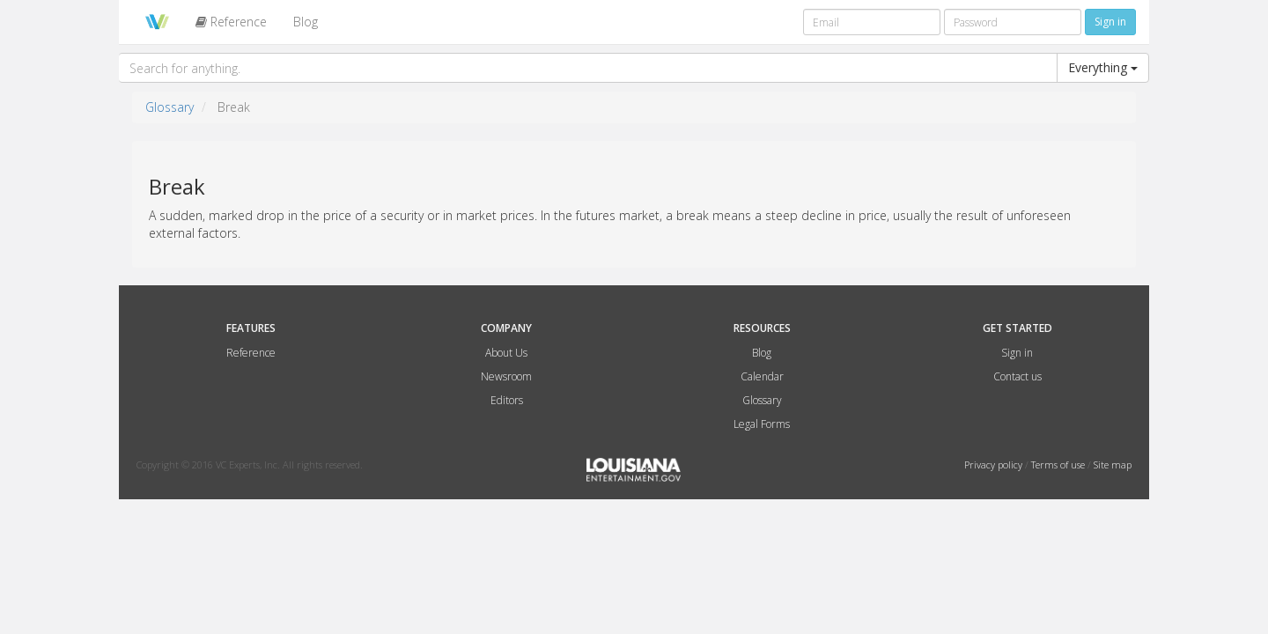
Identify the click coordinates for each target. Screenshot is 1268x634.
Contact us (1017, 376)
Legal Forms (762, 424)
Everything (1103, 67)
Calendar (762, 376)
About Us (506, 352)
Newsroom (506, 376)
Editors (506, 400)
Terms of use (1059, 464)
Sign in (1017, 352)
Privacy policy (994, 464)
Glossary (169, 107)
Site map (1113, 464)
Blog (305, 21)
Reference (231, 21)
